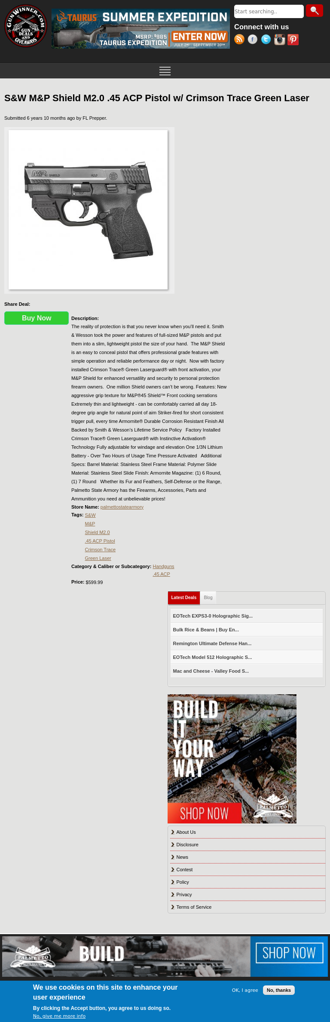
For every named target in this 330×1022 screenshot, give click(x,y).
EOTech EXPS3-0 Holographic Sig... (213, 615)
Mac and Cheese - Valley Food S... (211, 671)
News (183, 857)
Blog (208, 597)
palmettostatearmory (122, 506)
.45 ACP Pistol (100, 541)
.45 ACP (161, 574)
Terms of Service (194, 907)
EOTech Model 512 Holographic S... (212, 657)
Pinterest (294, 40)
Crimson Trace (100, 549)
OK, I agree (245, 990)
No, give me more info (59, 1016)
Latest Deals (186, 596)
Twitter (267, 40)
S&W (90, 515)
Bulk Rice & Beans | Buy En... (206, 629)
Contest (185, 869)
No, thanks (279, 990)
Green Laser (98, 558)
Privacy (184, 894)
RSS (241, 40)
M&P (90, 523)
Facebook (254, 40)
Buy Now (36, 318)
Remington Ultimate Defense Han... (212, 643)
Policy (183, 882)
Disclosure (188, 844)
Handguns (163, 566)
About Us (186, 832)
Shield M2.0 (97, 532)
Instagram (280, 40)
